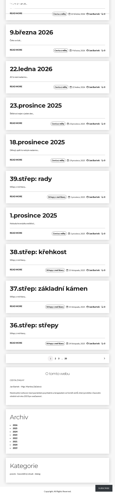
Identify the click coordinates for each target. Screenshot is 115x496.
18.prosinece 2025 (37, 142)
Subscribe (103, 488)
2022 (15, 438)
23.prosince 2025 (36, 105)
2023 (15, 435)
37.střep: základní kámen (49, 288)
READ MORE (16, 50)
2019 (15, 448)
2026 (15, 425)
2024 (15, 431)
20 (65, 358)
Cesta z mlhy (15, 7)
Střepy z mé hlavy (57, 197)
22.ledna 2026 (31, 69)
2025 (15, 428)
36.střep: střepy (34, 325)
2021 (15, 441)
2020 (15, 444)
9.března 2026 (31, 32)
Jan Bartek (94, 14)
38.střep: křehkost (39, 252)
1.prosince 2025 (33, 215)
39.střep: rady (31, 178)
